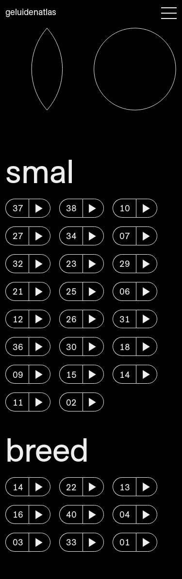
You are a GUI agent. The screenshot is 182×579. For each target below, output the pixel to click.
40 (71, 514)
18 (124, 347)
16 (18, 514)
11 (18, 402)
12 (18, 319)
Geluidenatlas (30, 12)
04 (124, 514)
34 (71, 236)
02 (71, 402)
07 (124, 236)
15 (71, 374)
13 (124, 487)
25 (71, 291)
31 (124, 319)
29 (124, 263)
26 (71, 319)
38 (71, 208)
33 (71, 542)
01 (124, 542)
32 (18, 263)
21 (18, 291)
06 (124, 291)
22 (71, 487)
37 (18, 208)
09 (18, 374)
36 (18, 347)
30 (71, 347)
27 (18, 236)
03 (18, 542)
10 (124, 208)
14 (124, 374)
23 (71, 263)
